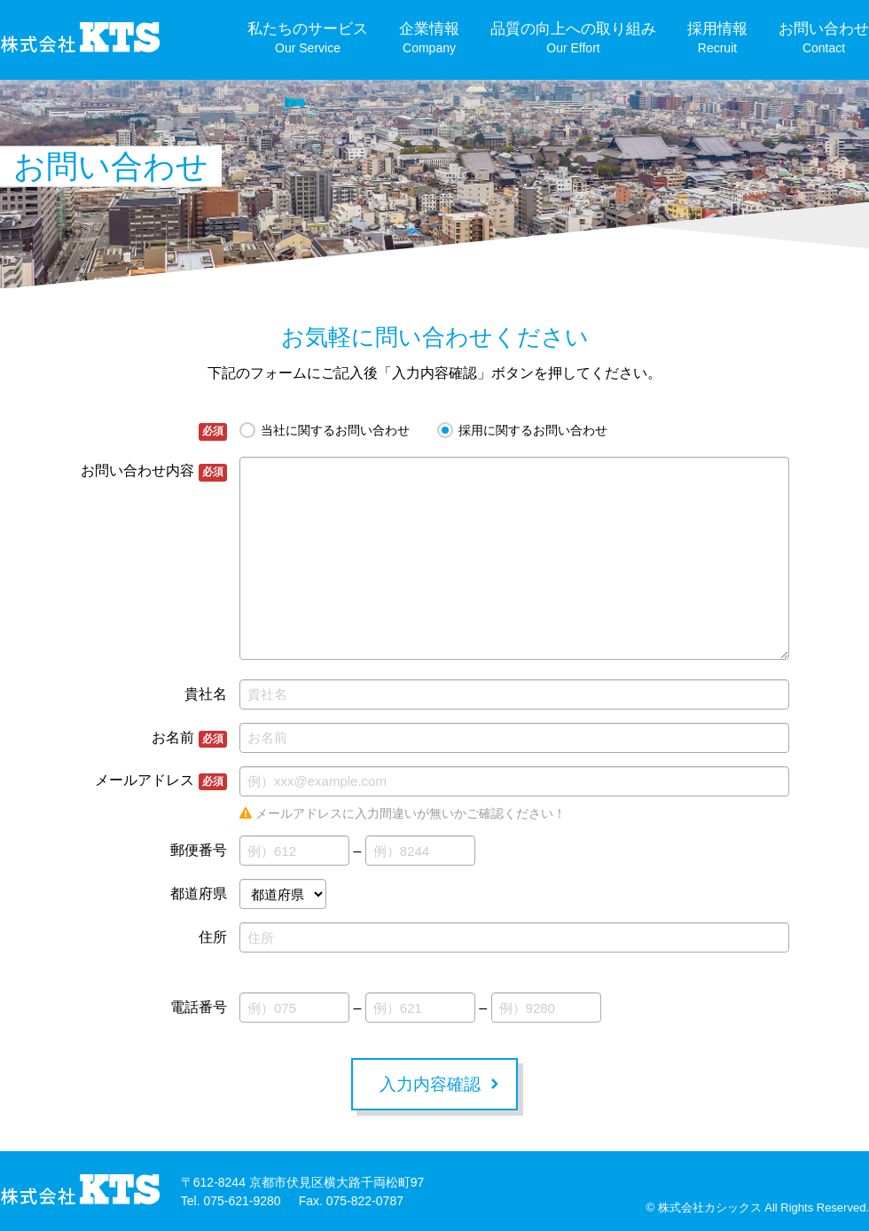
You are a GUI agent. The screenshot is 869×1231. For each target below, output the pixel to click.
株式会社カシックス (710, 1207)
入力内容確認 (430, 1084)
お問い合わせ (824, 37)
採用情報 (717, 37)
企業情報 (429, 37)
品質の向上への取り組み (573, 37)
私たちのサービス (307, 37)
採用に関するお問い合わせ (532, 430)
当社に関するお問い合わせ (335, 430)
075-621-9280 (241, 1201)
